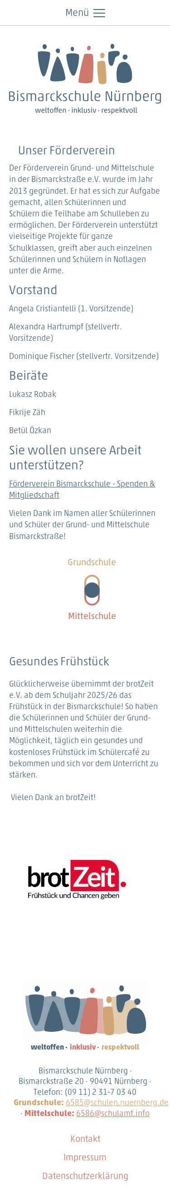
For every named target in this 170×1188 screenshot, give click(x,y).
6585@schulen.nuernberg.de (117, 1103)
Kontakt (85, 1139)
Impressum (85, 1158)
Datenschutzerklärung (85, 1176)
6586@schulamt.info (113, 1114)
